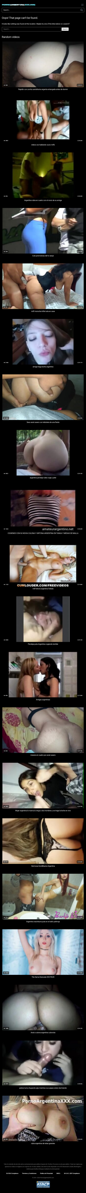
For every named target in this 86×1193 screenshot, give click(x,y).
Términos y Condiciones (29, 1173)
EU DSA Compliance (12, 1173)
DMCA (58, 1173)
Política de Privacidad (46, 1173)
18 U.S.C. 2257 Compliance (72, 1173)
